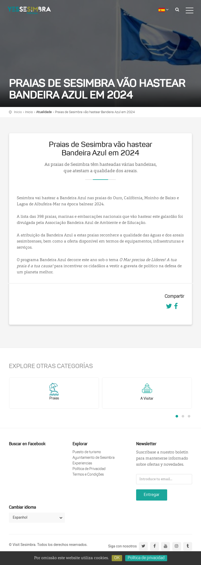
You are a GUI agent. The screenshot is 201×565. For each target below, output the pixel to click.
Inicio (29, 112)
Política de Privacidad (89, 469)
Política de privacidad (146, 558)
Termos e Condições (88, 475)
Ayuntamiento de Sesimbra (93, 458)
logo (29, 9)
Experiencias (82, 463)
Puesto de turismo (87, 452)
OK (117, 558)
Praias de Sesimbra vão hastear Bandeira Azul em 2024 (95, 112)
